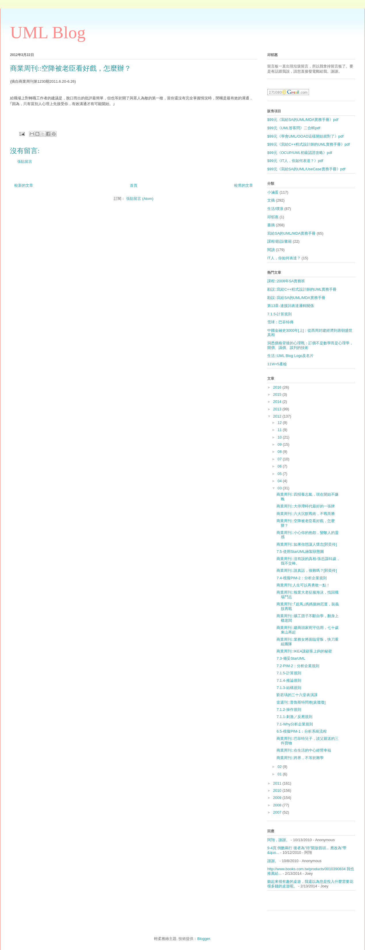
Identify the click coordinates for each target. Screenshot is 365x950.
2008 (278, 805)
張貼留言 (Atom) (139, 198)
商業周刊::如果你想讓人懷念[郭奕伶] (306, 544)
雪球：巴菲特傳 (280, 322)
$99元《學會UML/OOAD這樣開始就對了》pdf (305, 136)
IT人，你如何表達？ (284, 258)
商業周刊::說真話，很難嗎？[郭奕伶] (306, 570)
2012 (278, 416)
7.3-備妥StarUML (290, 658)
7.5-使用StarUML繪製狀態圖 (300, 551)
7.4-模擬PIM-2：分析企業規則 (301, 578)
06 (280, 466)
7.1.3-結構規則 (288, 688)
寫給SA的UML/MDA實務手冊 (291, 233)
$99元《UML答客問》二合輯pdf (293, 128)
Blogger (203, 939)
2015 (278, 394)
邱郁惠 (272, 217)
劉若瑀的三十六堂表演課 (297, 695)
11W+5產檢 (277, 364)
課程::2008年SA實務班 (286, 281)
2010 (278, 790)
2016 (278, 387)
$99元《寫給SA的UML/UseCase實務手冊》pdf (306, 169)
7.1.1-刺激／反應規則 (294, 717)
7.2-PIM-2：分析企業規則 (297, 666)
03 (280, 488)
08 (280, 451)
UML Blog (48, 32)
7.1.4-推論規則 (288, 680)
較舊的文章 (243, 185)
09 (280, 444)
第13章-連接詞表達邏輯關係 (290, 306)
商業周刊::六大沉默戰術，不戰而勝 (305, 513)
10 (280, 437)
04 (280, 481)
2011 (278, 783)
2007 (278, 812)
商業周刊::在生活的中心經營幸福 (303, 750)
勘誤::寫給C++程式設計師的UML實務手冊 (302, 289)
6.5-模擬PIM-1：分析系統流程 (301, 731)
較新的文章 (23, 185)
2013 (278, 409)
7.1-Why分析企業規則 (294, 724)
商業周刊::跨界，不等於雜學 (299, 758)
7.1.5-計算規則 (279, 314)
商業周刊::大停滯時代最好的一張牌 (305, 506)
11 (280, 430)
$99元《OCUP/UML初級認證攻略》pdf (299, 152)
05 (280, 474)
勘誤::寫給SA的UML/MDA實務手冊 (296, 298)
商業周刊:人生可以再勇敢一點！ (303, 585)
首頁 (133, 185)
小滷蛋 (272, 192)
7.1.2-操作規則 (288, 709)
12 (280, 422)
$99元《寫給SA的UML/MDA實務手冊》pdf (302, 119)
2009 (278, 797)
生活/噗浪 (275, 208)
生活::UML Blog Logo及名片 (290, 356)
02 (280, 766)
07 (280, 459)
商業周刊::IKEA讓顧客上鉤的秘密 (304, 651)
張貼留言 (24, 161)
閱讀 (271, 250)
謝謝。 (272, 861)
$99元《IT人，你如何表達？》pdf (295, 161)
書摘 (271, 225)
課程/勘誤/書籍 (279, 241)
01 (280, 774)
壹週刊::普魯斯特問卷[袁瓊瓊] (300, 702)
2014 (278, 401)
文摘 (271, 200)
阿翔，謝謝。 (278, 840)
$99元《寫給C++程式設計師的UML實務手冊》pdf (308, 144)
